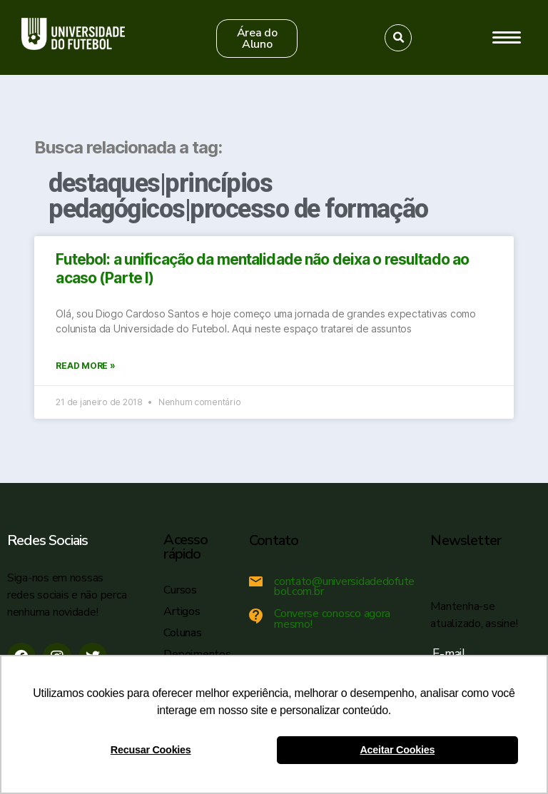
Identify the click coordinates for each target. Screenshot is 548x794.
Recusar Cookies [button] (151, 749)
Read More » (85, 365)
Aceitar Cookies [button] (397, 749)
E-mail (452, 654)
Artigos (181, 611)
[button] (257, 38)
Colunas (182, 633)
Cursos (179, 590)
